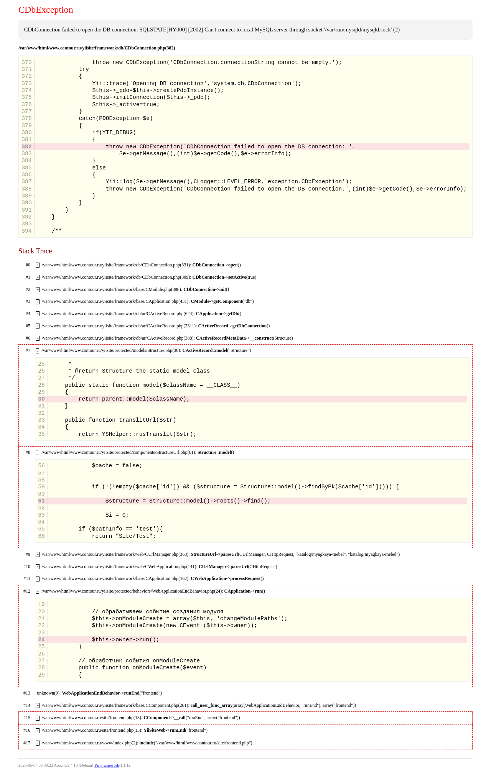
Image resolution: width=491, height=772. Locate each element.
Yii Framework (106, 765)
